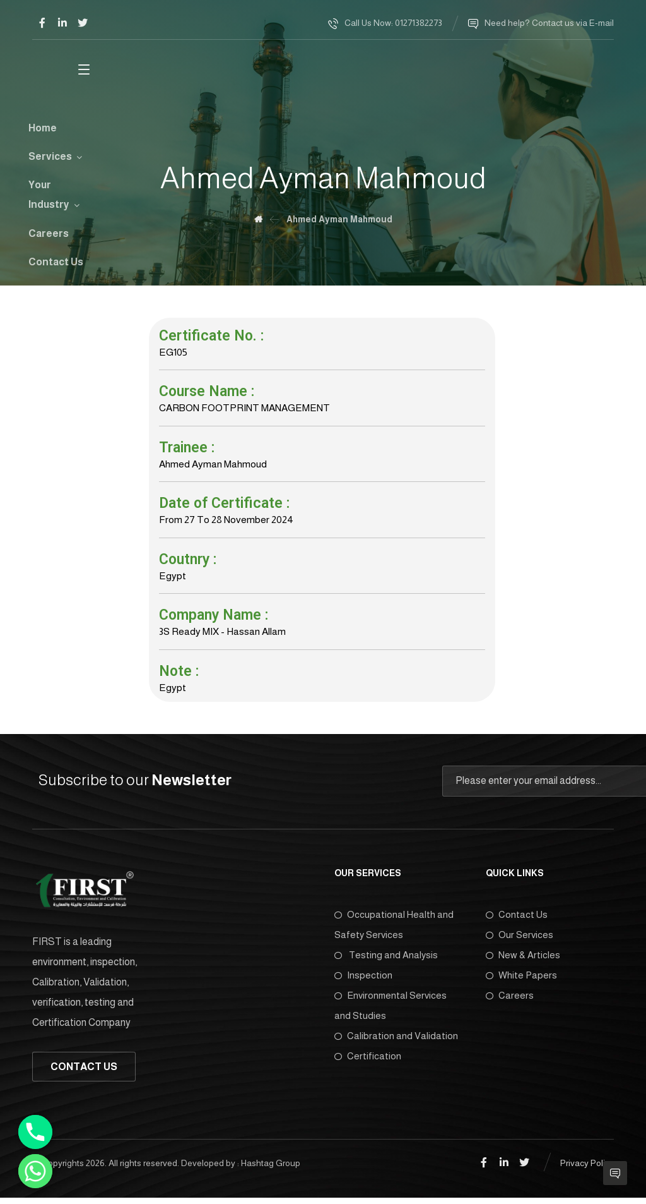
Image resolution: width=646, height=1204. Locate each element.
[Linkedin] (62, 23)
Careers (510, 1002)
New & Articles (523, 961)
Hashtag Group (270, 1169)
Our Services (519, 941)
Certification (367, 1062)
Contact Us (517, 921)
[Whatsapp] (35, 1171)
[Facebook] (42, 23)
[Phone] (35, 1132)
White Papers (521, 982)
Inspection (363, 982)
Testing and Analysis (386, 961)
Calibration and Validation (396, 1042)
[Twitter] (83, 23)
